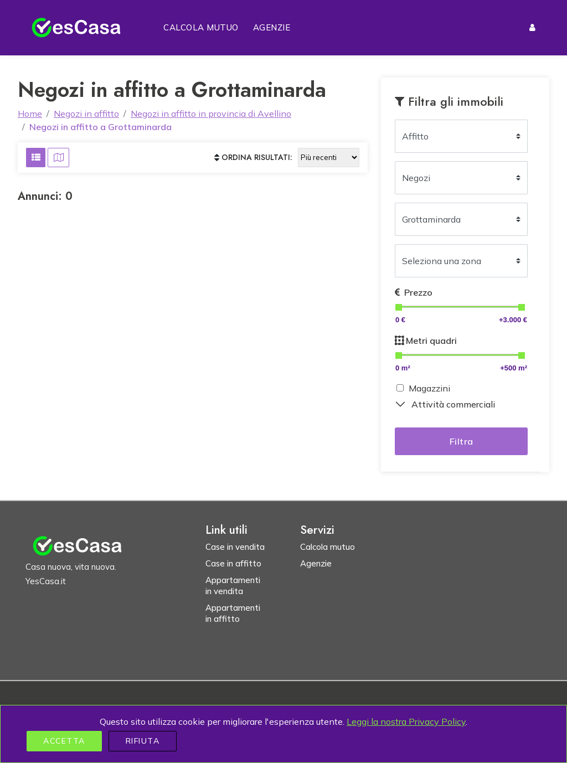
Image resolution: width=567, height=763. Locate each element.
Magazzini (429, 388)
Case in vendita (235, 547)
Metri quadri (426, 340)
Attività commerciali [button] (453, 404)
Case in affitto (233, 563)
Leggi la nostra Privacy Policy (406, 721)
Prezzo (413, 292)
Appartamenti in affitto (232, 613)
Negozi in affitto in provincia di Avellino (211, 113)
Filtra (461, 441)
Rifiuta (143, 741)
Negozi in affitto (86, 113)
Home (30, 113)
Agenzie (272, 27)
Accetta (64, 741)
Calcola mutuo (201, 27)
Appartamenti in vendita (232, 585)
